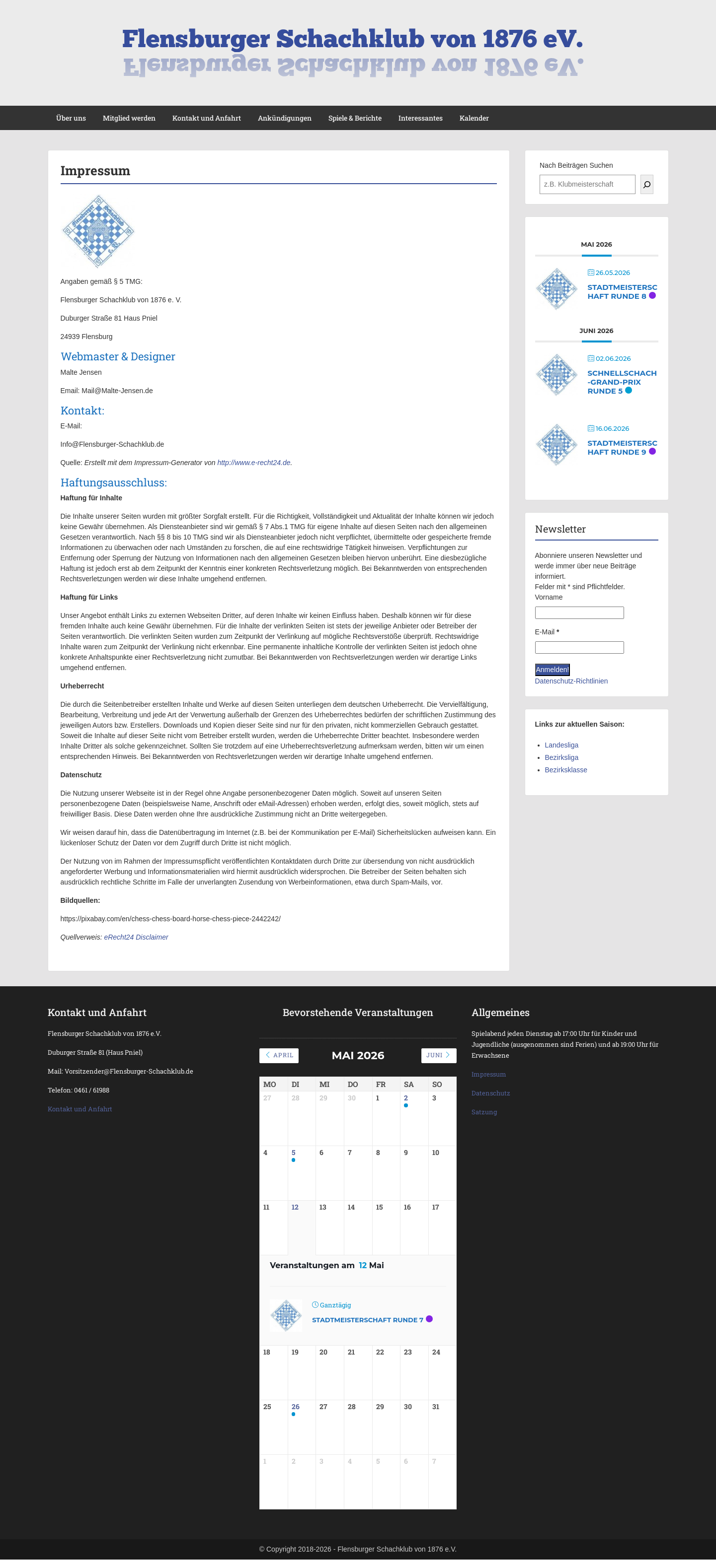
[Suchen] (646, 184)
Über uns (71, 118)
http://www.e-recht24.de (253, 463)
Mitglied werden (129, 118)
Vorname (549, 597)
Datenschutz (491, 1093)
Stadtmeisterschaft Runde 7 (367, 1320)
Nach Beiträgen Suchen (576, 165)
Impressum (489, 1074)
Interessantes (420, 118)
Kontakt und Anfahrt (206, 118)
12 (295, 1207)
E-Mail (547, 632)
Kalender (474, 118)
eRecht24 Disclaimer (136, 937)
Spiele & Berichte (355, 118)
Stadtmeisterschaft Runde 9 (623, 447)
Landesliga (562, 745)
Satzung (484, 1111)
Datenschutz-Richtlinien (571, 681)
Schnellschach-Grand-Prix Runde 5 (622, 382)
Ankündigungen (285, 118)
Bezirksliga (562, 757)
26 (296, 1407)
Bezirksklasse (566, 770)
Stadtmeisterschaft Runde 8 (623, 291)
